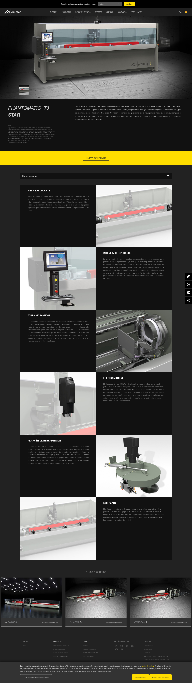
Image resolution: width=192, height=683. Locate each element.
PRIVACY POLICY (148, 645)
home (9, 125)
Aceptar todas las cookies (160, 677)
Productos (66, 12)
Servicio (109, 12)
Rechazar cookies (140, 677)
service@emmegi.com (89, 649)
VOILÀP (25, 645)
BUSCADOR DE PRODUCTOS (60, 652)
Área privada (136, 12)
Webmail (85, 645)
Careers (98, 12)
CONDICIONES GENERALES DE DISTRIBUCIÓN (156, 659)
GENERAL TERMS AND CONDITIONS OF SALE (156, 656)
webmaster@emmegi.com (90, 652)
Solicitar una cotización (96, 158)
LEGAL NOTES (148, 649)
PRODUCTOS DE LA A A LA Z (60, 656)
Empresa (53, 12)
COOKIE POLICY (148, 652)
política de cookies (147, 666)
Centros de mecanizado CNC (18, 142)
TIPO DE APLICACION (59, 649)
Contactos (122, 12)
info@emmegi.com (88, 656)
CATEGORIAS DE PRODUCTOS (61, 645)
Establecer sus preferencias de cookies (36, 677)
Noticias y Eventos (83, 12)
